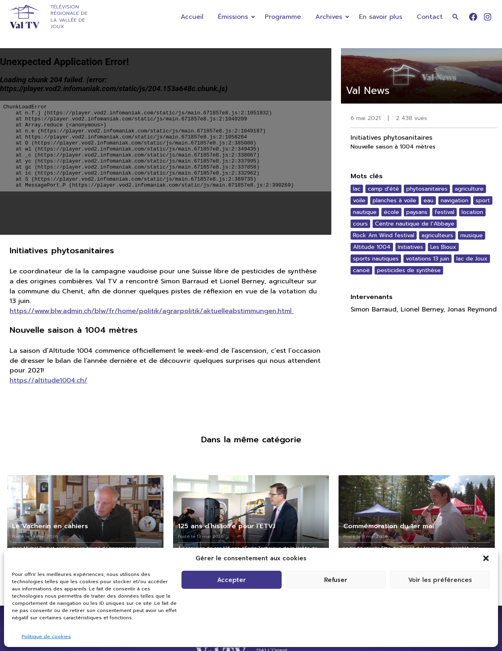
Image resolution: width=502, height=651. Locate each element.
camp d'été (383, 189)
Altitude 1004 (372, 247)
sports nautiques (376, 258)
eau (428, 200)
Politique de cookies (46, 636)
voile (359, 200)
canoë (361, 270)
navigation (454, 200)
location (472, 212)
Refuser (335, 580)
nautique (365, 212)
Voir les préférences (440, 580)
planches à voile (394, 200)
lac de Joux (472, 258)
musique (471, 235)
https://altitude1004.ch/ (48, 380)
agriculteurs (437, 235)
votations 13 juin (427, 258)
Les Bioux (443, 247)
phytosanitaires (427, 189)
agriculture (469, 189)
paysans (416, 212)
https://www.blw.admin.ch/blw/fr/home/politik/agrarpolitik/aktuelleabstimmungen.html (152, 311)
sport (483, 200)
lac (357, 189)
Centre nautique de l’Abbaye (414, 224)
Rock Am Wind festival (383, 235)
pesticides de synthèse (409, 270)
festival (444, 212)
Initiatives (410, 247)
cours (360, 224)
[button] (486, 558)
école (391, 212)
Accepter (231, 580)
